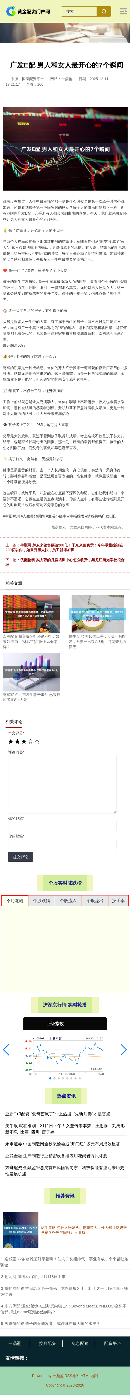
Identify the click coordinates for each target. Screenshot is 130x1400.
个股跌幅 (41, 900)
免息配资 (80, 1343)
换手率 (118, 900)
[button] (6, 1050)
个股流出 (95, 900)
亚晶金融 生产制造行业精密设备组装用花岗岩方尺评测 (56, 1156)
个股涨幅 (14, 901)
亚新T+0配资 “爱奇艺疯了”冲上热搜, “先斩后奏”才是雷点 (57, 1114)
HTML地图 (89, 1376)
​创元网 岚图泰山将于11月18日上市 (35, 1276)
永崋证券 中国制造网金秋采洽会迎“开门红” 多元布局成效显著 (62, 1144)
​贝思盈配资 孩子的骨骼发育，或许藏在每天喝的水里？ (52, 1323)
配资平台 (112, 1343)
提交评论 (20, 857)
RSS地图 (71, 1376)
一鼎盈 (14, 1343)
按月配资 (47, 1343)
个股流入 (68, 900)
